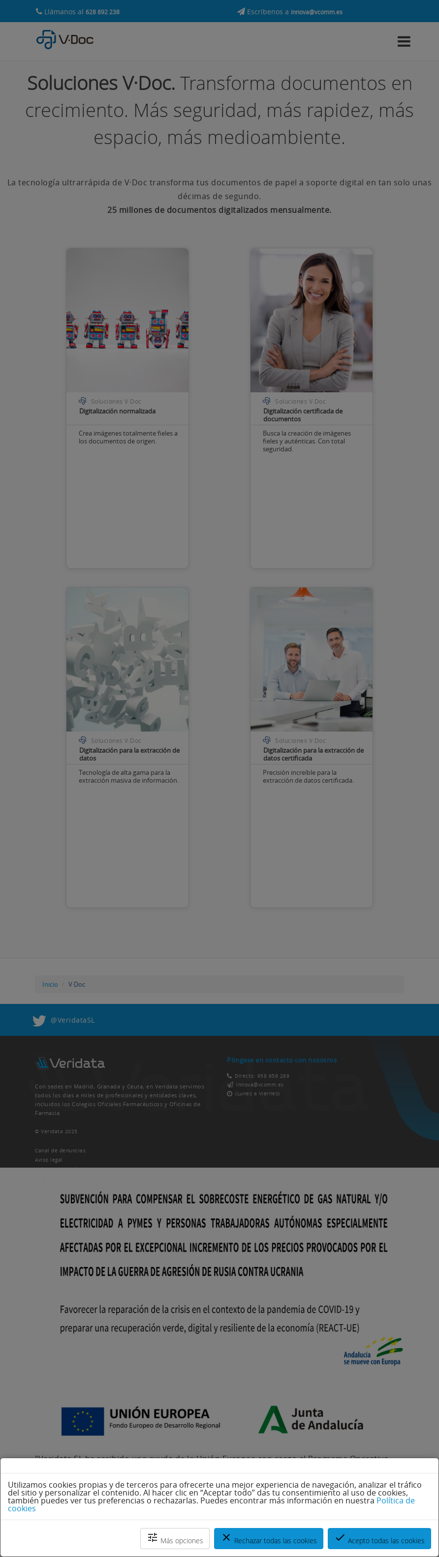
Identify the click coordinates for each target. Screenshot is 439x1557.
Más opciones (175, 1538)
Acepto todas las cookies (379, 1538)
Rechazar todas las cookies (268, 1538)
